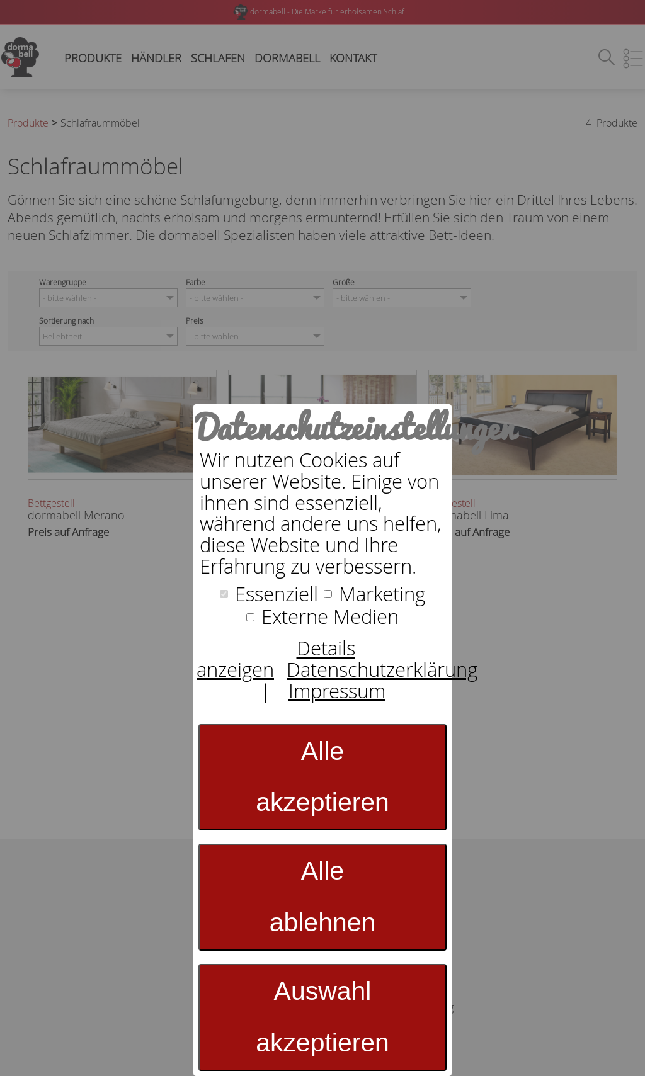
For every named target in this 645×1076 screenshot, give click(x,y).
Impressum (336, 691)
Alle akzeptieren (322, 777)
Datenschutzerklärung (382, 669)
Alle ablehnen (323, 896)
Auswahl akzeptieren (322, 1017)
